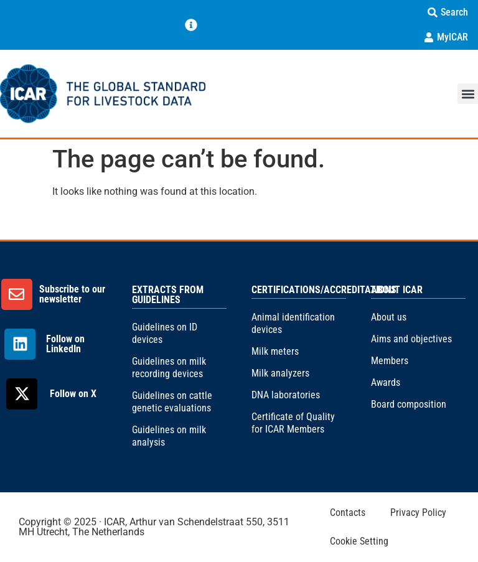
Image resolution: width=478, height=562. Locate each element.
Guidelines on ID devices (164, 333)
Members (389, 361)
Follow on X (73, 394)
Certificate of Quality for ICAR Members (293, 423)
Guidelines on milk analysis (169, 436)
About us (388, 317)
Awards (385, 382)
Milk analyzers (280, 373)
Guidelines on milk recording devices (169, 367)
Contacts (347, 512)
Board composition (408, 404)
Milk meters (275, 351)
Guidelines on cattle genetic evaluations (172, 402)
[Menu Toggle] (191, 25)
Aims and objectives (411, 339)
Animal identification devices (293, 323)
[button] (467, 93)
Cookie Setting (359, 541)
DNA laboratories (285, 395)
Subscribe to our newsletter (72, 294)
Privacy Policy (418, 512)
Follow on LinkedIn (65, 344)
